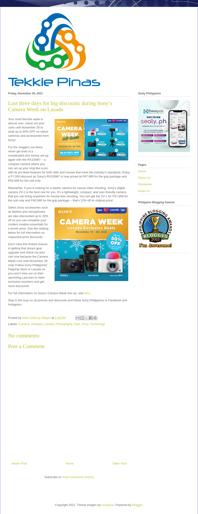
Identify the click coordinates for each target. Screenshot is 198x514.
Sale (77, 324)
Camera (24, 324)
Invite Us (144, 191)
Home (70, 463)
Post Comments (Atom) (78, 477)
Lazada (49, 324)
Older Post (120, 463)
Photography (63, 324)
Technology (97, 324)
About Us (144, 178)
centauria (108, 505)
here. (87, 293)
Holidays (36, 324)
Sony (85, 324)
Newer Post (19, 463)
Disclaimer (145, 184)
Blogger (137, 505)
